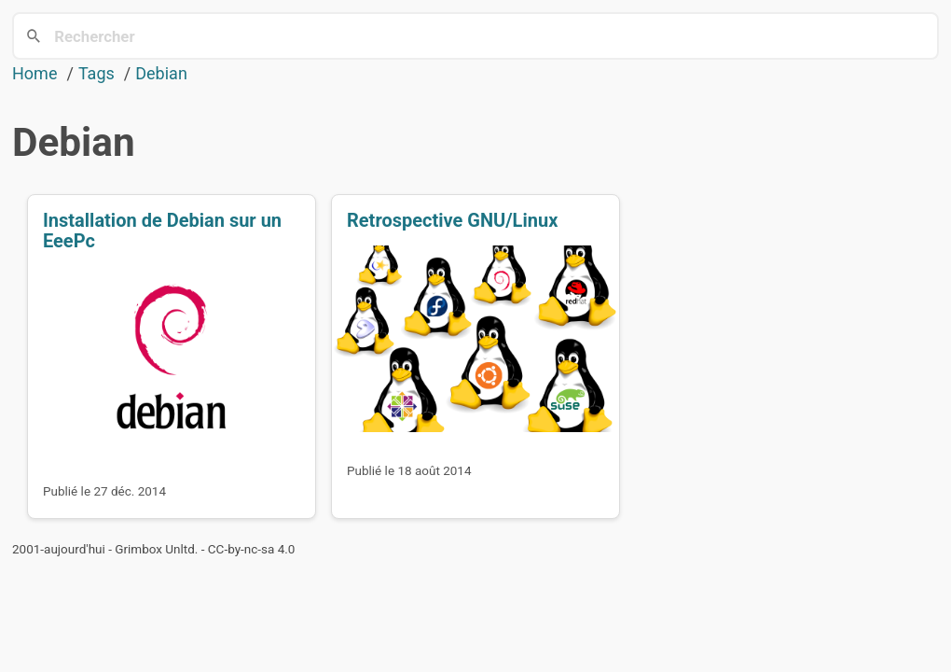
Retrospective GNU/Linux (452, 220)
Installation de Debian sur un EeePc (162, 230)
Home (34, 73)
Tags (96, 73)
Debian (161, 73)
